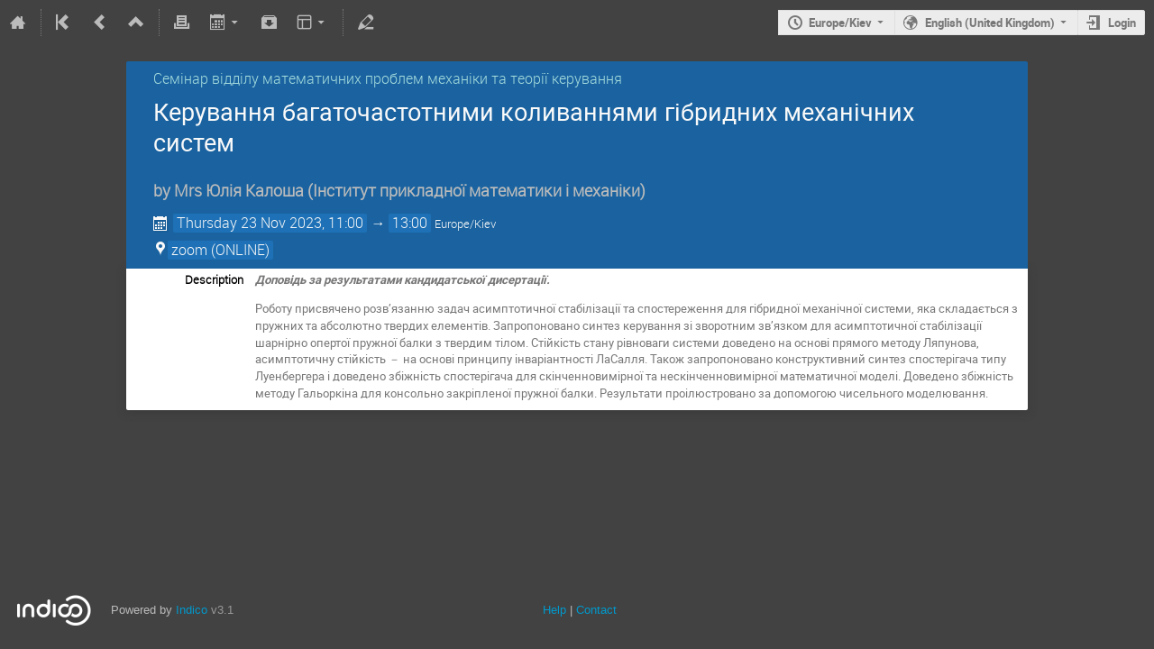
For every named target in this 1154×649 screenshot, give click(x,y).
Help (554, 609)
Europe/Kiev (840, 22)
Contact (596, 609)
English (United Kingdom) (990, 22)
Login (1122, 22)
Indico (191, 609)
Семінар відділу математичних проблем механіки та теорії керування (387, 78)
